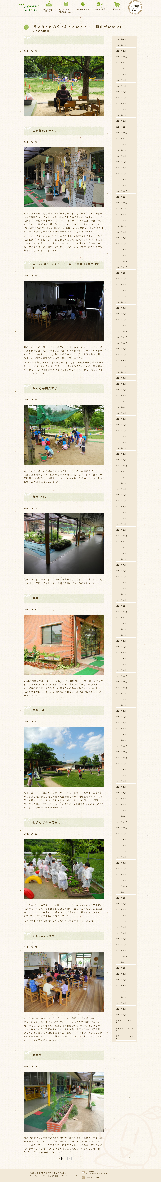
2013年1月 (121, 951)
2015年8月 (121, 769)
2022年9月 (121, 279)
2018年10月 (121, 547)
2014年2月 (121, 875)
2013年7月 (121, 915)
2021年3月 (121, 384)
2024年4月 (121, 168)
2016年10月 (121, 688)
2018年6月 (121, 571)
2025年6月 (121, 92)
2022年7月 (121, 290)
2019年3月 (121, 518)
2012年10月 (121, 968)
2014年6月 (121, 851)
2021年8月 (121, 355)
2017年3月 (121, 658)
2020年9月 (121, 413)
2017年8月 (121, 629)
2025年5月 (121, 98)
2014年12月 (121, 816)
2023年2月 (121, 249)
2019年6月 (121, 501)
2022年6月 (121, 296)
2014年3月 (121, 869)
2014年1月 (121, 880)
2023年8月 (121, 215)
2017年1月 (121, 670)
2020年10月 (121, 407)
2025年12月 (121, 57)
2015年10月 (121, 758)
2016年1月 (121, 740)
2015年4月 (121, 793)
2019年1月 (121, 530)
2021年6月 (121, 366)
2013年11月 (121, 892)
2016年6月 (121, 711)
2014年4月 (121, 863)
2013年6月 (121, 921)
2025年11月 (121, 63)
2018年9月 (121, 553)
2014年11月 (121, 822)
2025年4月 (121, 104)
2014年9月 (121, 834)
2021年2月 (121, 390)
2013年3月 (121, 939)
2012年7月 (121, 986)
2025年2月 (121, 115)
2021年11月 (121, 337)
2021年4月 (121, 378)
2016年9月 (121, 694)
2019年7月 (121, 495)
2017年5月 (121, 647)
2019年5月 (121, 507)
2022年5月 (121, 302)
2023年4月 (121, 238)
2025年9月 (121, 74)
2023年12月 (121, 191)
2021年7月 (121, 361)
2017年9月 (121, 623)
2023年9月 (121, 209)
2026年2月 (121, 51)
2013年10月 (121, 898)
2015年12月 (121, 746)
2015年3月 (121, 799)
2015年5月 (121, 787)
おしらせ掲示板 (83, 9)
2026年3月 (121, 45)
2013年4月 (121, 933)
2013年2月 (121, 945)
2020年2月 (121, 454)
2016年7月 (121, 705)
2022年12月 (121, 261)
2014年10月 (121, 828)
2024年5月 (121, 162)
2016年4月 (121, 723)
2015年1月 (121, 810)
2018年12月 (121, 536)
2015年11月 (121, 752)
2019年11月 (121, 472)
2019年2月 (121, 524)
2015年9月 (121, 764)
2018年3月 (121, 588)
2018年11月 (121, 542)
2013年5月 (121, 927)
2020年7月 (121, 425)
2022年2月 (121, 320)
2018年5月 (121, 577)
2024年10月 (121, 139)
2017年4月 (121, 653)
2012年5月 (121, 997)
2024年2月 (121, 179)
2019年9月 (121, 483)
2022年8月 (121, 285)
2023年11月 (121, 197)
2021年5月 (121, 372)
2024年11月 (121, 133)
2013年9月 (121, 904)
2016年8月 (121, 699)
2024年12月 (121, 127)
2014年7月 (121, 845)
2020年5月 (121, 436)
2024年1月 (121, 185)
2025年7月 (121, 86)
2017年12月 (121, 606)
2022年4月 (121, 308)
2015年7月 (121, 775)
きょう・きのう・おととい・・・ (66, 10)
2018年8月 (121, 559)
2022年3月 (121, 314)
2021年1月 (121, 396)
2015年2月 (121, 805)
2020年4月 (121, 442)
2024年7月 (121, 150)
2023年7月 (121, 220)
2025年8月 (121, 80)
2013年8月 (121, 910)
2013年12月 (121, 886)
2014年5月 (121, 857)
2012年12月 (121, 956)
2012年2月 (121, 1015)
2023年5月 (121, 232)
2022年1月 (121, 325)
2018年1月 (121, 600)
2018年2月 (121, 594)
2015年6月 (121, 781)
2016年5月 (121, 717)
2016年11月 (121, 682)
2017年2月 (121, 664)
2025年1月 (121, 121)
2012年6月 (121, 991)
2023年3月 (121, 244)
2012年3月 (121, 1009)
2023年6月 (121, 226)
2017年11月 (121, 612)
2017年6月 (121, 641)
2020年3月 (121, 448)
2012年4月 (121, 1003)
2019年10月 (121, 477)
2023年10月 (121, 203)
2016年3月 (121, 729)
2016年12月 (121, 676)
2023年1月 (121, 255)
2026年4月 (121, 39)
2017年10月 (121, 618)
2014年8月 (121, 839)
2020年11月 (121, 401)
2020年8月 (121, 419)
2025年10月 (121, 68)
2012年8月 (121, 980)
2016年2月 (121, 734)
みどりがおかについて (49, 10)
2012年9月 (121, 974)
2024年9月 (121, 144)
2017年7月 (121, 635)
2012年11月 (121, 962)
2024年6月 (121, 156)
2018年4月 (121, 582)
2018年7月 (121, 565)
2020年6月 (121, 431)
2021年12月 (121, 331)
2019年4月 (121, 512)
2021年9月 (121, 349)
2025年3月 (121, 109)
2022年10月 (121, 273)
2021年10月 (121, 343)
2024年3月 (121, 174)
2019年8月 (121, 489)
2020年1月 (121, 460)
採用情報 (117, 9)
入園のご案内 (100, 9)
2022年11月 (121, 267)
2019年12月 (121, 466)
